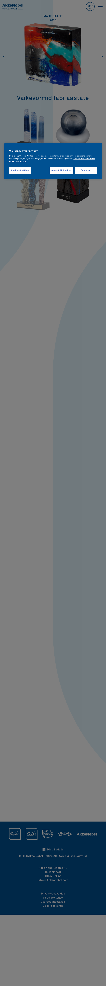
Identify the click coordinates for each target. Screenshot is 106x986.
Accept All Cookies (61, 170)
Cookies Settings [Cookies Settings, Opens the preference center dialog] (20, 170)
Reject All (86, 170)
